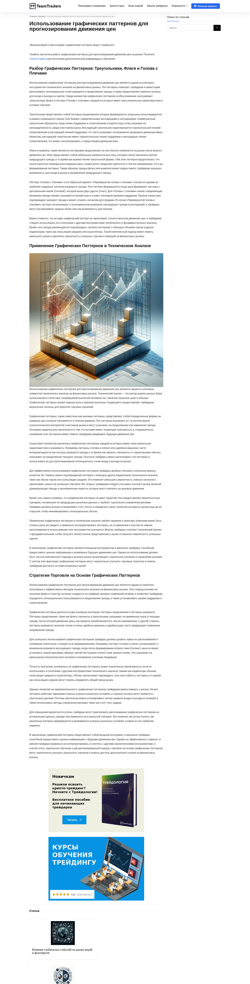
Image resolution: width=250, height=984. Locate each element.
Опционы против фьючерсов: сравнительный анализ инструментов (77, 956)
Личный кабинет (205, 6)
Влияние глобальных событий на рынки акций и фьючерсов (44, 956)
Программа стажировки (92, 6)
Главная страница (37, 16)
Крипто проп (117, 6)
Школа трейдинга (157, 6)
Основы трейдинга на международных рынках (147, 954)
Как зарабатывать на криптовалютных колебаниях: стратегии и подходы (112, 958)
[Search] (217, 28)
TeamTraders (38, 59)
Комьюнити (178, 6)
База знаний (136, 6)
